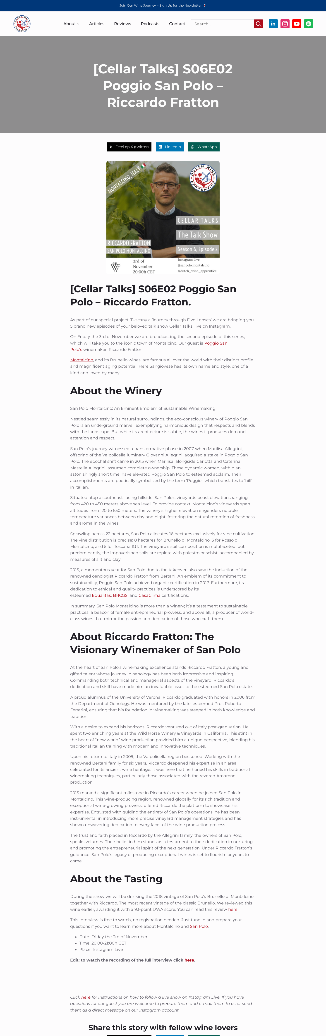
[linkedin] (273, 23)
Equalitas (101, 595)
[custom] (308, 23)
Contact (177, 24)
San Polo (199, 926)
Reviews (122, 24)
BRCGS (120, 595)
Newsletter (193, 5)
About (69, 24)
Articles (96, 24)
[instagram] (285, 23)
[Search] (258, 23)
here (232, 909)
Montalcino (81, 359)
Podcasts (150, 24)
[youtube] (296, 23)
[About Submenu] (77, 24)
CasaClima (150, 595)
